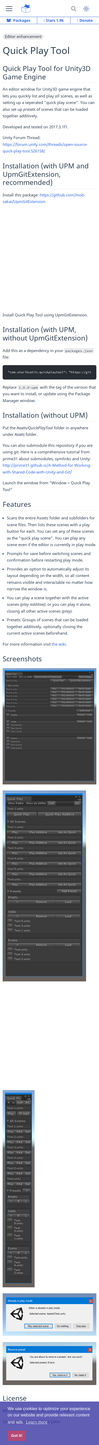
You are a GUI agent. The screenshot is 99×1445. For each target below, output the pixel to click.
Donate (85, 20)
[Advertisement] (49, 260)
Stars (54, 20)
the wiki (59, 644)
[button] (9, 8)
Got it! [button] (16, 1435)
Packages (18, 20)
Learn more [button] (37, 1422)
